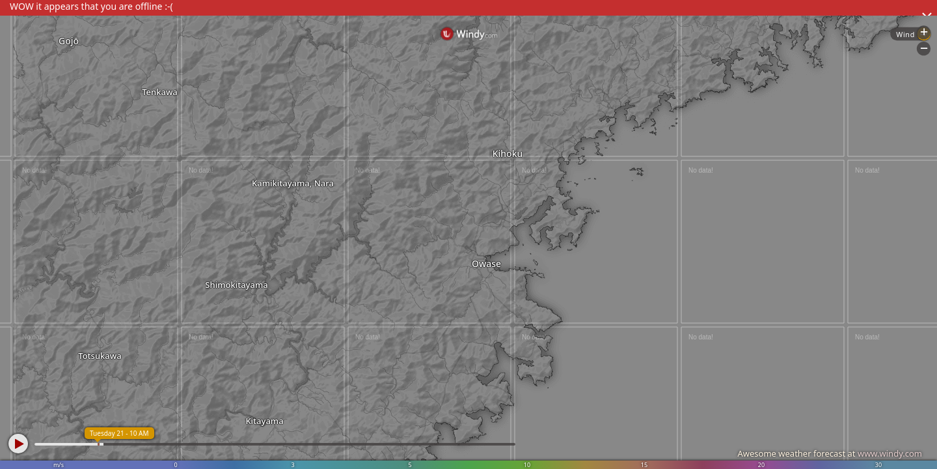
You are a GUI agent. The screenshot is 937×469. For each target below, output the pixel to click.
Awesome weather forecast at (829, 453)
